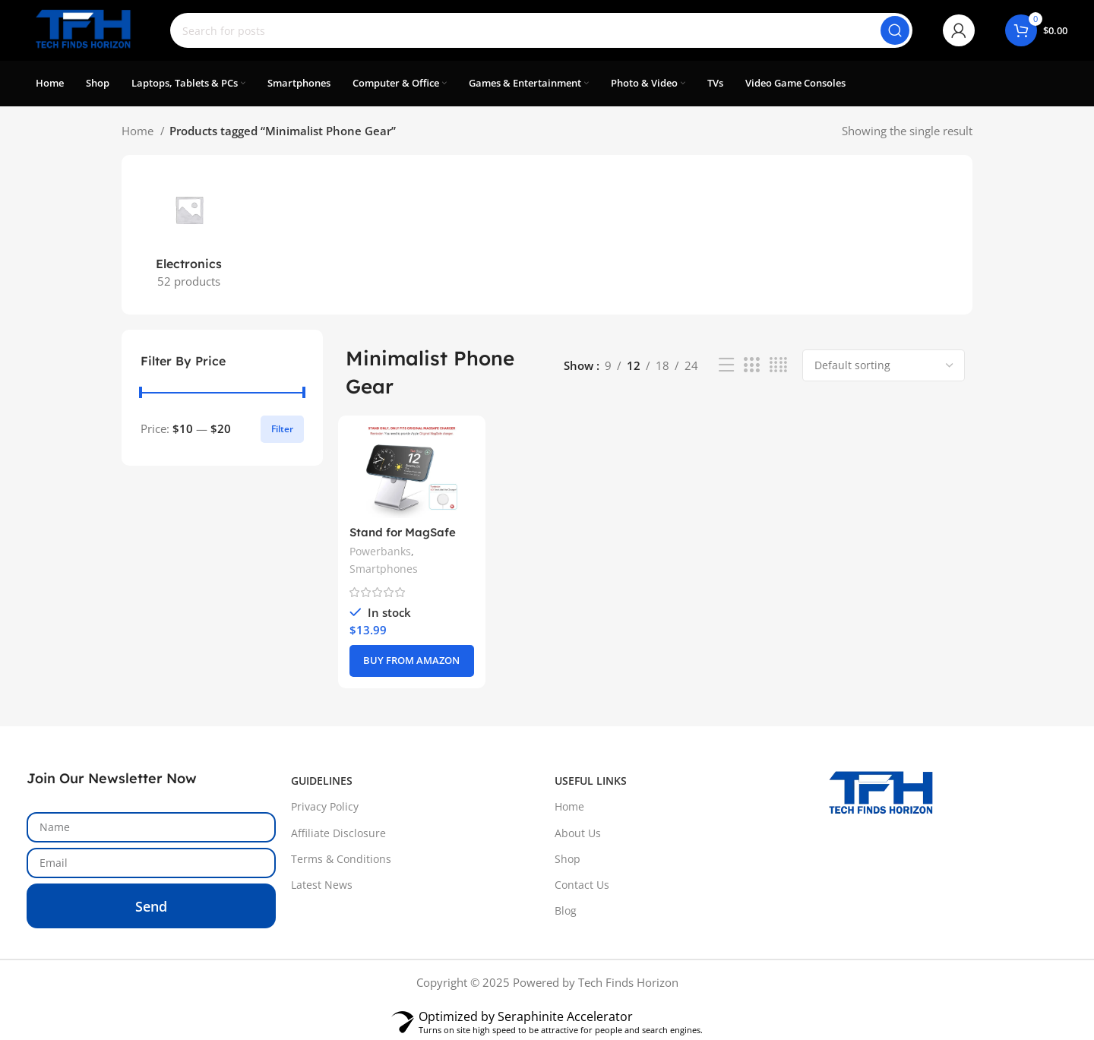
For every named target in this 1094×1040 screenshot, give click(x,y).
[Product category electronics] (189, 235)
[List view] (726, 365)
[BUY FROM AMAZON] (411, 661)
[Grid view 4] (778, 365)
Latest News (322, 884)
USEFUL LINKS (591, 780)
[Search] (541, 30)
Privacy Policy (325, 806)
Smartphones (383, 568)
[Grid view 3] (751, 365)
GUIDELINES (322, 780)
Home (139, 130)
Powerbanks (380, 551)
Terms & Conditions (341, 859)
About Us (578, 833)
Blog (566, 910)
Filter (282, 428)
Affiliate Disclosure (338, 833)
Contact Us (582, 884)
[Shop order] (883, 365)
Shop (567, 859)
